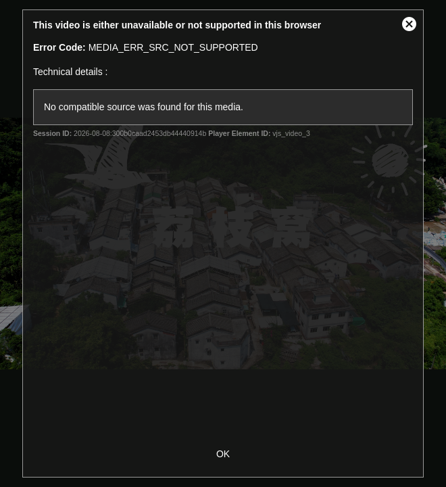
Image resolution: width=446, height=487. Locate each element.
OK (223, 453)
